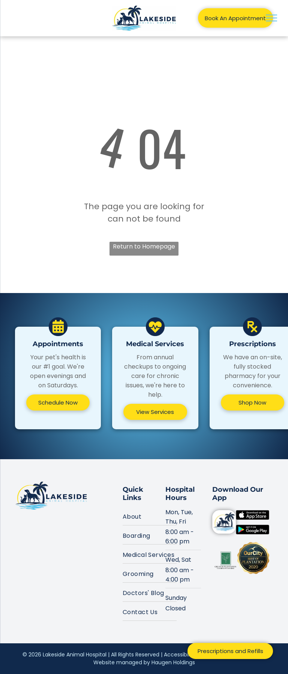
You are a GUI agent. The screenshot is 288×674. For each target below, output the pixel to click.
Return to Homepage (144, 246)
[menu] (271, 18)
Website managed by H (124, 662)
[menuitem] (150, 515)
